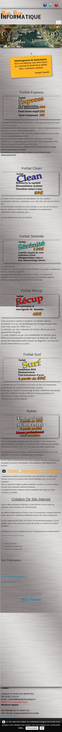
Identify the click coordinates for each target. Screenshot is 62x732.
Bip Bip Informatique (9, 716)
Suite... (21, 728)
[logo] (31, 14)
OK (42, 728)
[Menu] (58, 22)
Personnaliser (32, 728)
